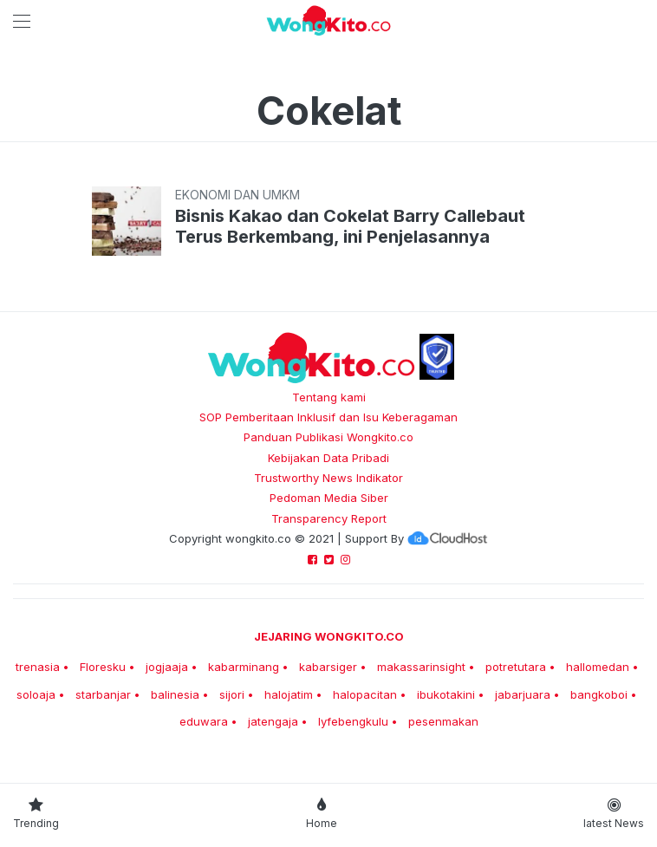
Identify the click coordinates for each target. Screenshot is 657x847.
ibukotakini (446, 694)
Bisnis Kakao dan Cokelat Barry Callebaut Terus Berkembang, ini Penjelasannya (350, 226)
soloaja (35, 694)
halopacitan (365, 694)
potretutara (515, 667)
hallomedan (597, 667)
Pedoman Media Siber (329, 498)
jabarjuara (522, 694)
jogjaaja (167, 667)
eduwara (203, 721)
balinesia (175, 694)
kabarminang (243, 667)
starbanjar (103, 694)
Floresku (103, 667)
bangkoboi (599, 694)
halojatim (288, 694)
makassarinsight (421, 667)
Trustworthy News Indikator (328, 478)
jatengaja (273, 721)
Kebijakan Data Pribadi (328, 458)
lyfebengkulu (353, 721)
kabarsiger (328, 667)
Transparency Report (329, 518)
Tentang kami (329, 397)
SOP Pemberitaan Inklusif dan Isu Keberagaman (328, 417)
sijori (231, 694)
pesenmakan (443, 721)
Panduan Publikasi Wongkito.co (328, 437)
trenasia (38, 667)
